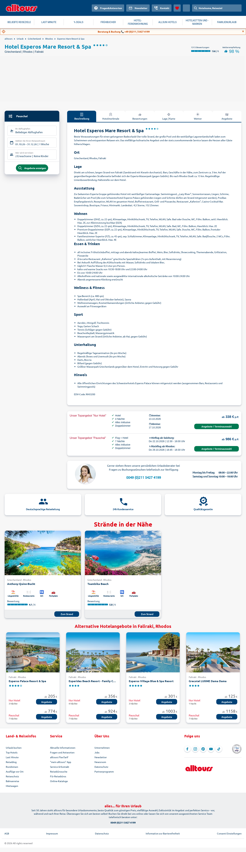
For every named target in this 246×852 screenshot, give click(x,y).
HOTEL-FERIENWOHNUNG (138, 22)
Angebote (227, 116)
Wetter (198, 116)
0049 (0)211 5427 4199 (143, 477)
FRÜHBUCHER (108, 22)
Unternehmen (102, 747)
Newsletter (100, 757)
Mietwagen (12, 785)
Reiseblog (11, 761)
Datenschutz (101, 766)
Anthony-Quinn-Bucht (21, 584)
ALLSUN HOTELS (167, 22)
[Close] (243, 31)
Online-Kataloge (59, 781)
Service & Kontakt (59, 766)
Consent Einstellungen (229, 833)
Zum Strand (67, 614)
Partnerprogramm (104, 771)
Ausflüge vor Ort (15, 771)
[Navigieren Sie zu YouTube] (211, 749)
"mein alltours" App (60, 761)
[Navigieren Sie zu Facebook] (187, 749)
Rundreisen (12, 766)
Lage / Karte (168, 116)
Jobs (96, 752)
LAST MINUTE (48, 22)
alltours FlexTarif (59, 757)
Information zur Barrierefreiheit (163, 833)
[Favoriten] (177, 8)
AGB (6, 833)
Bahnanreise (12, 781)
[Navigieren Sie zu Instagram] (195, 749)
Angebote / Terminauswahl (216, 426)
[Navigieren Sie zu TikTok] (219, 749)
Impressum (52, 833)
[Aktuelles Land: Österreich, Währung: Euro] (186, 8)
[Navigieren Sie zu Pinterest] (203, 749)
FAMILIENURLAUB (226, 22)
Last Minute (12, 757)
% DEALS (78, 22)
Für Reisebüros (58, 776)
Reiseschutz (12, 776)
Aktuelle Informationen (62, 747)
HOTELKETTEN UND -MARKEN (197, 22)
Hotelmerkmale (110, 116)
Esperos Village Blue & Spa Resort (151, 681)
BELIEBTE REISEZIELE (19, 22)
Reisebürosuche (58, 771)
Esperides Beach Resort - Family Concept (93, 681)
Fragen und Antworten (62, 752)
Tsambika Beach (97, 584)
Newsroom (100, 761)
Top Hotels (11, 752)
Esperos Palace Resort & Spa (27, 681)
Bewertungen (139, 116)
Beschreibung (81, 116)
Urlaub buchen (14, 747)
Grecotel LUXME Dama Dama (208, 681)
